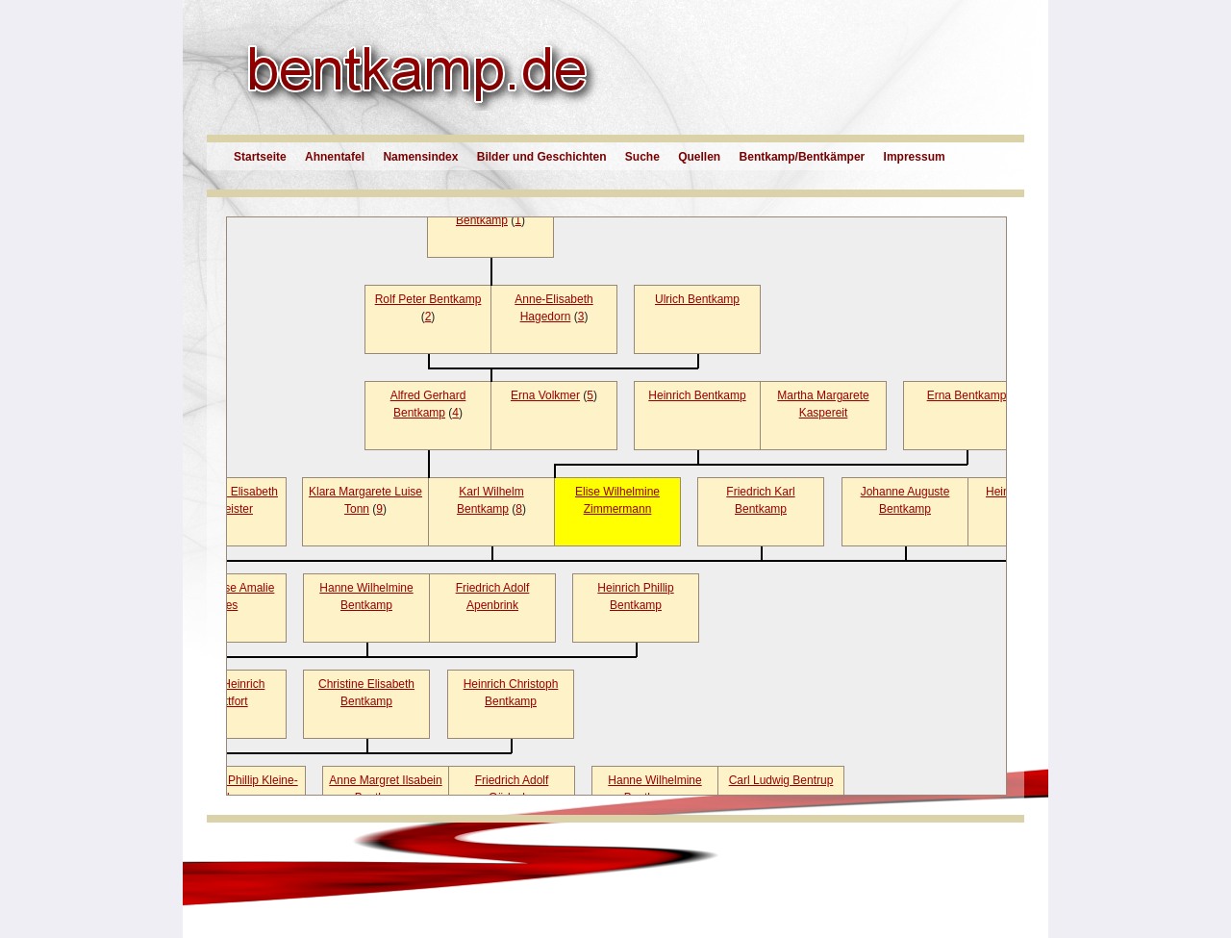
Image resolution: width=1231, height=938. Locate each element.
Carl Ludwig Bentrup (781, 780)
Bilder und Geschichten (542, 157)
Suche (642, 157)
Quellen (699, 157)
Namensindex (420, 157)
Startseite (260, 157)
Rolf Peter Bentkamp (428, 299)
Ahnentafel (334, 157)
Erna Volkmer (545, 395)
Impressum (914, 157)
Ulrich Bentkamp (697, 299)
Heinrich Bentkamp (696, 395)
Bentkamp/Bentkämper (803, 157)
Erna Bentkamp (967, 395)
